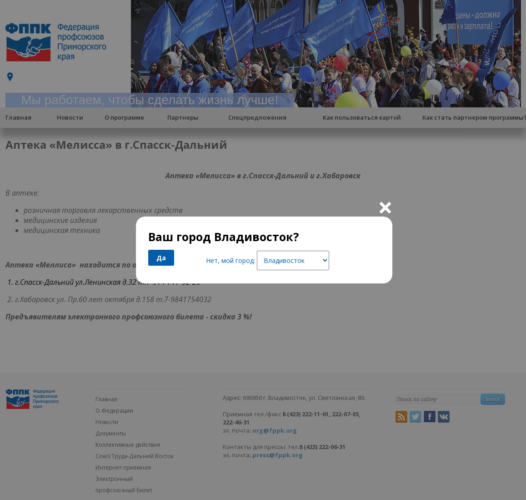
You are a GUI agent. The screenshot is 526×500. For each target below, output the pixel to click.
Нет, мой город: (230, 260)
